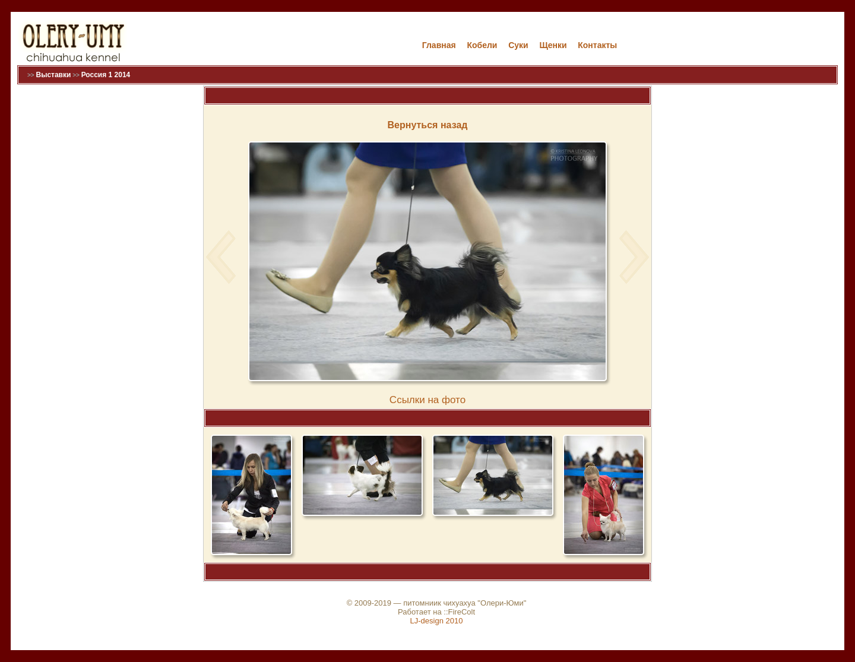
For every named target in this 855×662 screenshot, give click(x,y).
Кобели (482, 45)
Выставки (53, 75)
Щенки (552, 45)
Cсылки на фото (428, 400)
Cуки (518, 45)
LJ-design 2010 (436, 620)
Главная (439, 45)
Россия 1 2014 (106, 75)
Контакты (597, 45)
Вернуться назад (428, 125)
